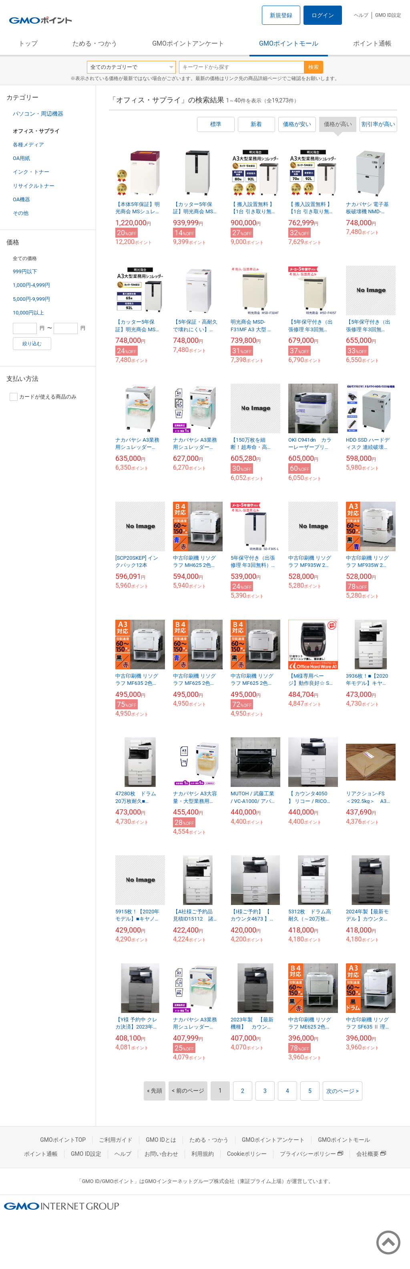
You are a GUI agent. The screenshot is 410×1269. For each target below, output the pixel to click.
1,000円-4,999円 (31, 285)
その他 (20, 213)
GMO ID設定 (388, 15)
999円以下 (25, 271)
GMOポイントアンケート (188, 43)
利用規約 (202, 1154)
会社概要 (371, 1154)
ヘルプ (361, 15)
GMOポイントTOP (63, 1140)
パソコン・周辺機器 (38, 113)
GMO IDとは (161, 1140)
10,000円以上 (28, 313)
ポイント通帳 (372, 43)
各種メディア (28, 145)
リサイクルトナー (33, 186)
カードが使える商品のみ (43, 397)
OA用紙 (21, 158)
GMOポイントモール (288, 43)
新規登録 (281, 15)
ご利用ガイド (116, 1140)
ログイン (323, 15)
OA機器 (21, 199)
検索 (313, 67)
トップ (28, 43)
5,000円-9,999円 (31, 299)
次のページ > (342, 1091)
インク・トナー (31, 172)
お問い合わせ (161, 1154)
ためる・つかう (94, 43)
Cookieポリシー (247, 1154)
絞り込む (32, 343)
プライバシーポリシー (311, 1154)
